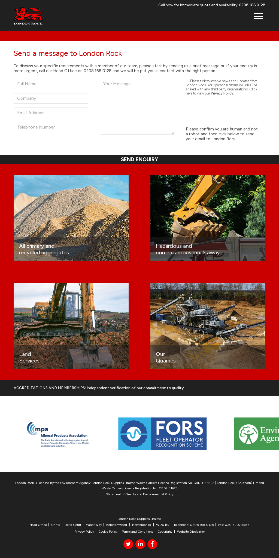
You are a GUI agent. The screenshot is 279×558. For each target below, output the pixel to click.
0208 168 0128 (252, 5)
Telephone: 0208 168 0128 (194, 525)
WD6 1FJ (162, 525)
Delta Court (73, 525)
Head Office (38, 525)
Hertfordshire (142, 525)
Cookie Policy (107, 531)
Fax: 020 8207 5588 (234, 525)
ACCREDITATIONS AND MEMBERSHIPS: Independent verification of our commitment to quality (99, 388)
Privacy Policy (222, 93)
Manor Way (94, 525)
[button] (258, 17)
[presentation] (227, 111)
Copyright (165, 531)
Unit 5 (55, 525)
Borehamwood (117, 525)
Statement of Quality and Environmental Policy (139, 494)
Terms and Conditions (137, 531)
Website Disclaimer (191, 531)
